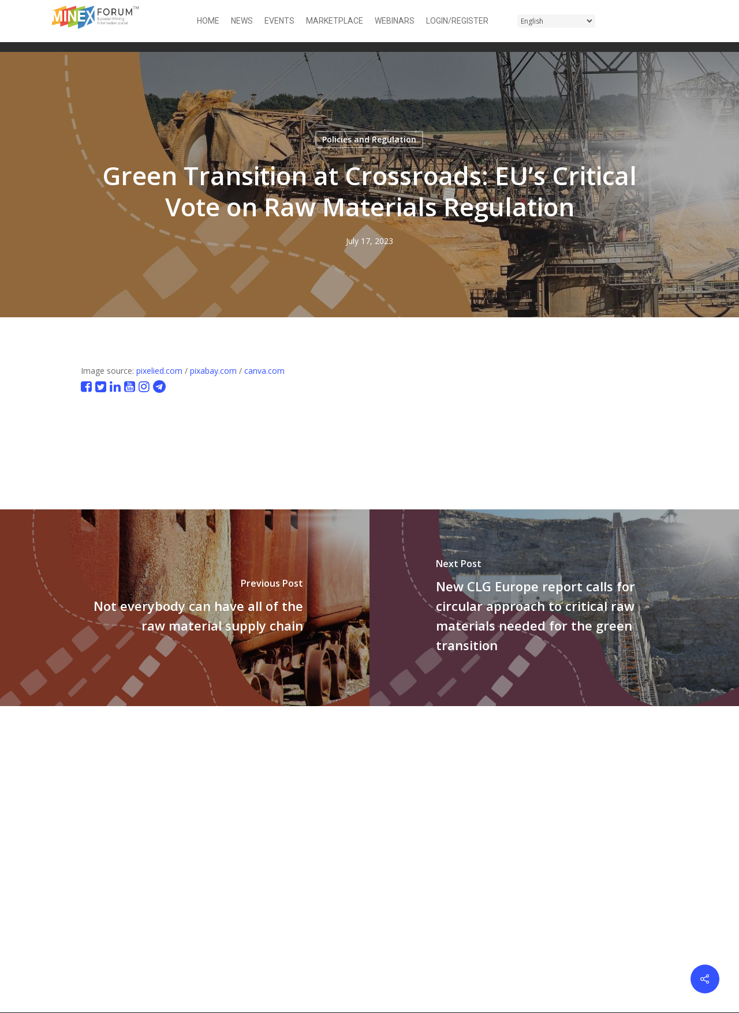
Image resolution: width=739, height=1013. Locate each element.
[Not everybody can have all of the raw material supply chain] (185, 607)
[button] (680, 21)
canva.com (264, 370)
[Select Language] (556, 21)
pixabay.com (213, 370)
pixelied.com (159, 370)
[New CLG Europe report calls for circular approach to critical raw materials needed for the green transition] (554, 607)
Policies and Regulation (369, 139)
